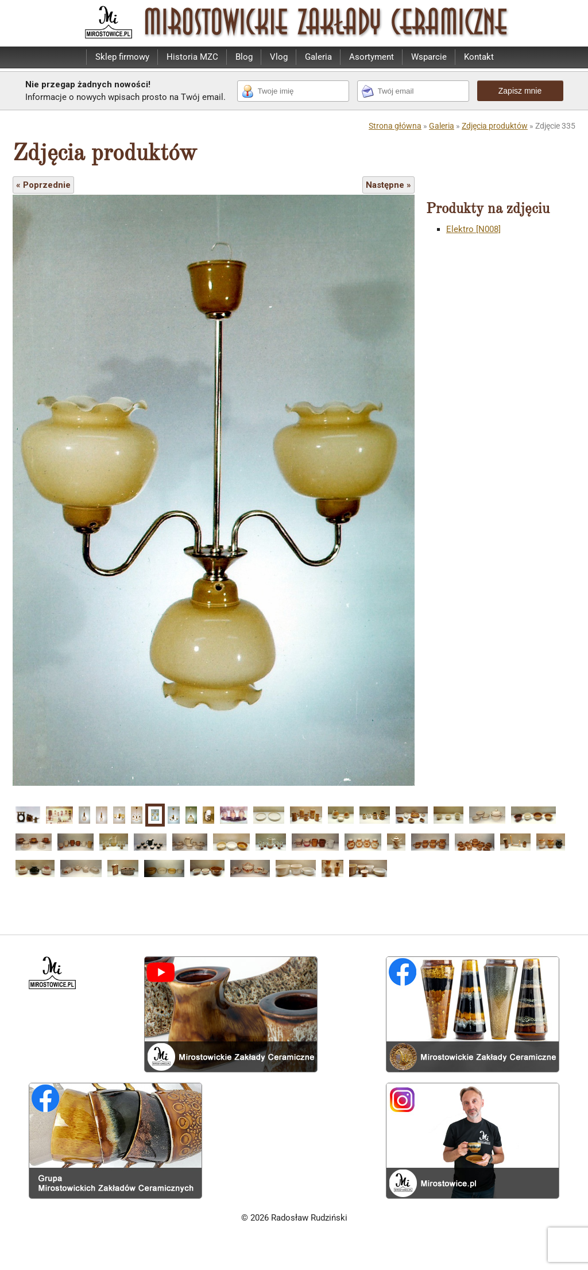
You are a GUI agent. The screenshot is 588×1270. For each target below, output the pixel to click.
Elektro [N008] (473, 229)
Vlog (279, 57)
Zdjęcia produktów (495, 125)
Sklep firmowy (122, 57)
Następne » (388, 185)
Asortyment (371, 57)
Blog (244, 57)
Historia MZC (192, 57)
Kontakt (479, 57)
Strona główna (395, 125)
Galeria (318, 57)
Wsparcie (429, 57)
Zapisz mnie (519, 90)
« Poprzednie (43, 185)
